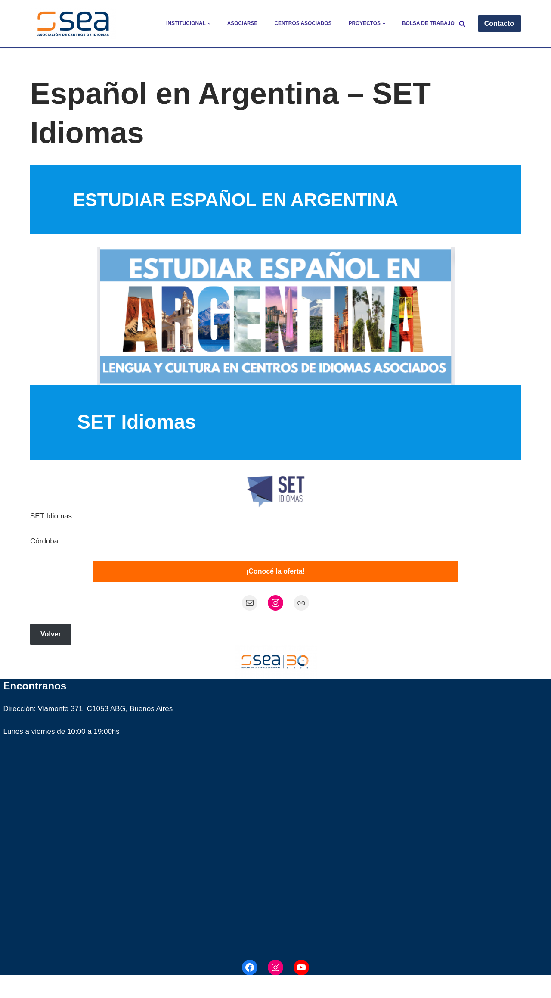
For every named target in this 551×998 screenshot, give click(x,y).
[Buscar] (462, 23)
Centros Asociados (302, 23)
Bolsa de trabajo (428, 23)
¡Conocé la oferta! (275, 571)
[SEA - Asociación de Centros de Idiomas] (73, 23)
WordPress (135, 986)
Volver (50, 634)
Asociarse (242, 23)
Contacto (499, 23)
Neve (38, 986)
